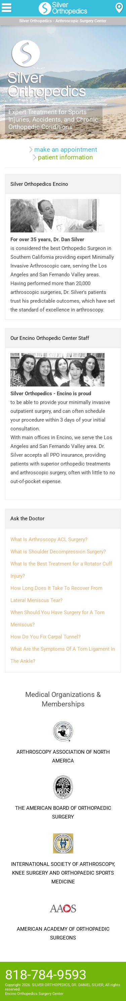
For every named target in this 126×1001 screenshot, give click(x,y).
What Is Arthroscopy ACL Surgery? (48, 539)
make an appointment (65, 149)
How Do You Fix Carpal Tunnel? (45, 637)
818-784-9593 (45, 975)
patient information (65, 157)
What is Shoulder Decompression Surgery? (58, 552)
